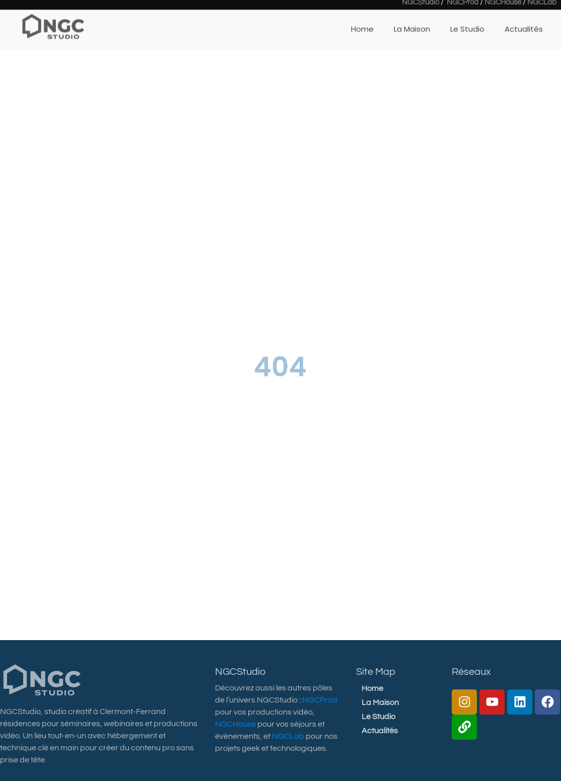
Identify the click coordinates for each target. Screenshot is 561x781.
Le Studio (467, 23)
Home (362, 23)
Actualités (524, 23)
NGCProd (319, 700)
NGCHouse (235, 724)
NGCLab (288, 736)
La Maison (412, 23)
